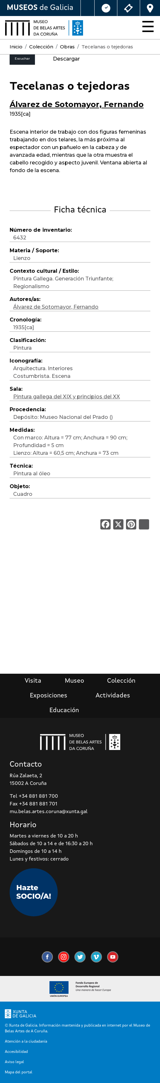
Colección (41, 47)
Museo (74, 681)
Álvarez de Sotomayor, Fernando (77, 104)
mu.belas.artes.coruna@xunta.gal (49, 811)
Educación (64, 710)
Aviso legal (14, 1062)
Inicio (16, 47)
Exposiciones (48, 696)
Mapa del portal (18, 1072)
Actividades (113, 696)
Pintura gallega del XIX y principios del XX (66, 397)
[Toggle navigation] (146, 28)
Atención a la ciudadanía (26, 1042)
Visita (33, 681)
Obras (67, 47)
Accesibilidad (16, 1052)
